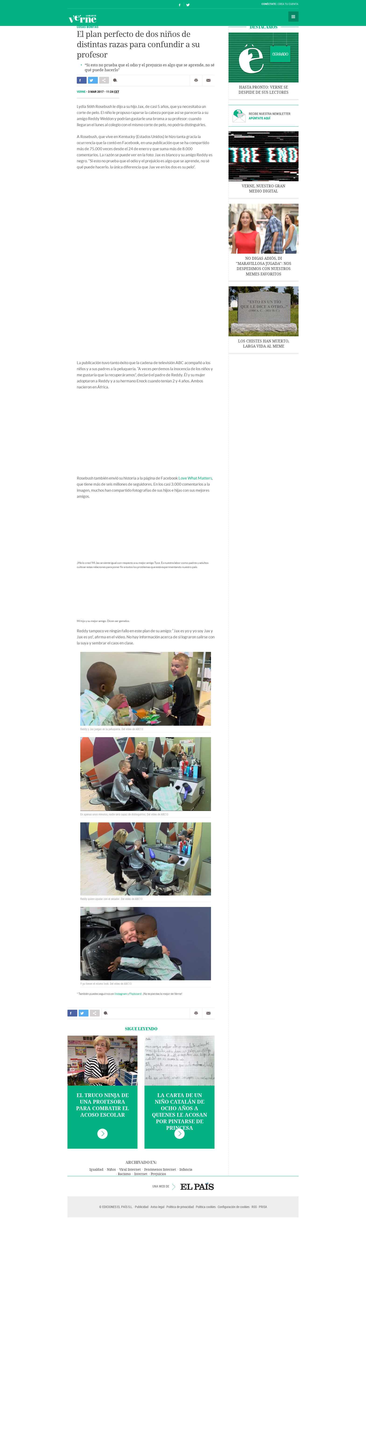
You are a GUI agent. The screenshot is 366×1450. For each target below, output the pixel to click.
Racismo (124, 1174)
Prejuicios (158, 1174)
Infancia (185, 1170)
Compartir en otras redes (104, 80)
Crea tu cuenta (288, 4)
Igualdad (96, 1170)
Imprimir (196, 80)
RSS (254, 1207)
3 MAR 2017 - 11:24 (103, 91)
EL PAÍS (197, 1186)
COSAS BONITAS (88, 27)
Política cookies (206, 1207)
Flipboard (135, 993)
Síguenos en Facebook (180, 4)
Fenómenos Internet (160, 1170)
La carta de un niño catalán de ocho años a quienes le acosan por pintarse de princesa (179, 1111)
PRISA (263, 1207)
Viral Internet (130, 1170)
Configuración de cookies (234, 1207)
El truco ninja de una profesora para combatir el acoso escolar (102, 1105)
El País (82, 4)
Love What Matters (195, 478)
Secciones (293, 16)
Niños (111, 1170)
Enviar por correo (208, 80)
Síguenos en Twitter (188, 4)
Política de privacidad (180, 1207)
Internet (140, 1174)
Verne (82, 18)
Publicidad (141, 1207)
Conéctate (268, 4)
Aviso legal (157, 1207)
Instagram (121, 993)
